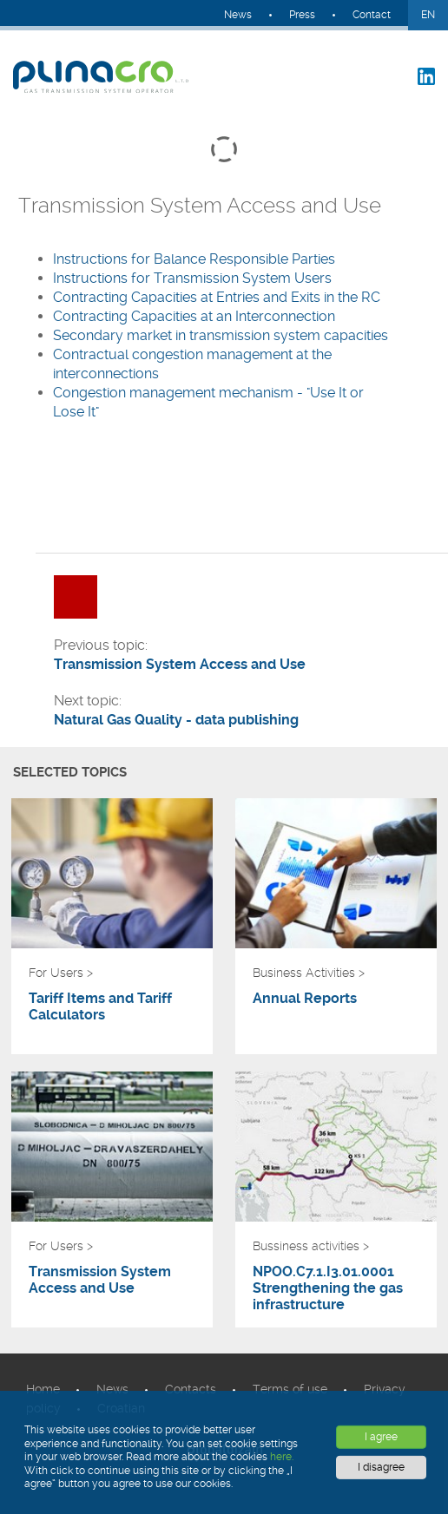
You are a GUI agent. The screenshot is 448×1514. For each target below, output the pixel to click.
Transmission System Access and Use (100, 1279)
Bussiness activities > (311, 1246)
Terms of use (290, 1389)
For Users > (61, 973)
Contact (371, 15)
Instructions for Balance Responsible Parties (196, 259)
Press (302, 15)
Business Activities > (309, 973)
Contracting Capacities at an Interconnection (194, 316)
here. (281, 1457)
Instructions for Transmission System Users (192, 278)
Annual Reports (305, 998)
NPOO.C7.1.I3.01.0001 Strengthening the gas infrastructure (328, 1288)
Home (43, 1389)
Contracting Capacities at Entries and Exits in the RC (216, 297)
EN (428, 15)
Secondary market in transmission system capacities (222, 335)
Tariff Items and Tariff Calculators (100, 1006)
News (238, 15)
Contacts (190, 1389)
